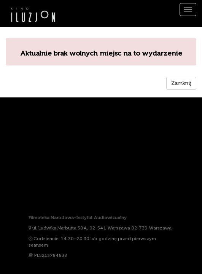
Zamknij (181, 83)
